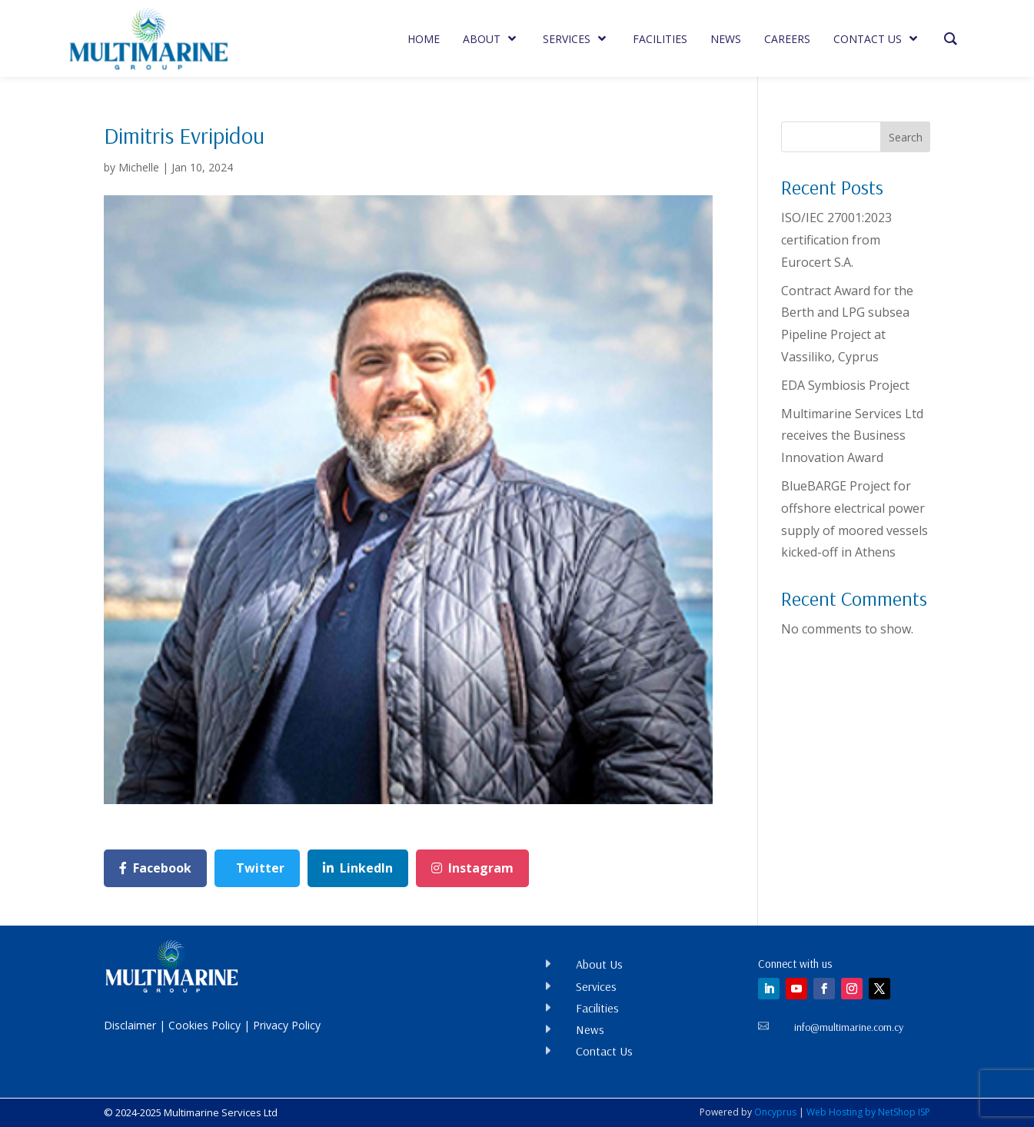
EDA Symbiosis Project (845, 385)
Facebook (155, 867)
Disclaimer (130, 1025)
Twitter (260, 867)
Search (906, 137)
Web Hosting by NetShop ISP (868, 1112)
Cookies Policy (204, 1025)
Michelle (138, 167)
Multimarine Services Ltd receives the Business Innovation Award (852, 436)
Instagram (472, 867)
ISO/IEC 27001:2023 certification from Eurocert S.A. (836, 240)
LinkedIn (358, 867)
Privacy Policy (287, 1025)
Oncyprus (775, 1112)
